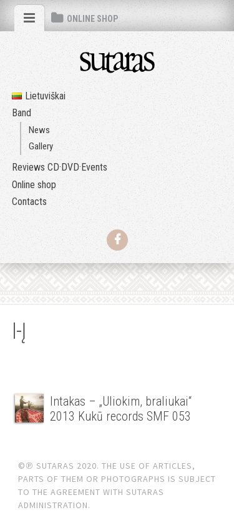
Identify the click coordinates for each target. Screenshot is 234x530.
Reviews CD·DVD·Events (59, 167)
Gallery (41, 146)
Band (21, 113)
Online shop (34, 185)
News (39, 130)
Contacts (29, 202)
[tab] (29, 18)
